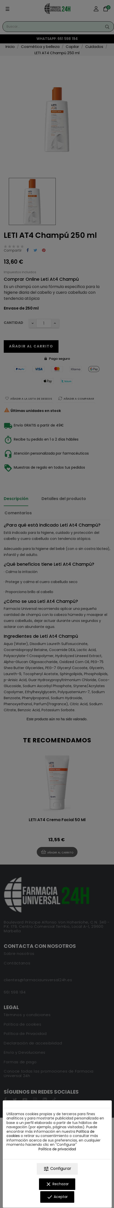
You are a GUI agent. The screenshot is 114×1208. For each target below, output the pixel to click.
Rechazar (57, 1184)
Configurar (57, 1169)
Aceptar (57, 1197)
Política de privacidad (57, 1149)
